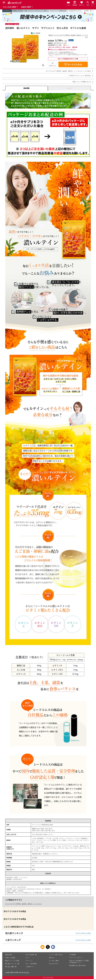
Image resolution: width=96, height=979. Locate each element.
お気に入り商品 (10, 958)
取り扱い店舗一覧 (10, 967)
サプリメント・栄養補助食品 (58, 11)
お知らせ (51, 958)
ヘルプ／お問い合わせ (56, 955)
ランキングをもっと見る (83, 933)
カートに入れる (73, 64)
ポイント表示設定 (31, 964)
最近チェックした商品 (12, 961)
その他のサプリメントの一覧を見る (79, 75)
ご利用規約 (72, 955)
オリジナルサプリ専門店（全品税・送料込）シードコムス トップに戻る (68, 71)
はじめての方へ (54, 964)
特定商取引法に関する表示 (77, 965)
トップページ (6, 11)
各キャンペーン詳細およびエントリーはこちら (63, 49)
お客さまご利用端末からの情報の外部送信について (79, 961)
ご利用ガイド (29, 967)
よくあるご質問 (54, 961)
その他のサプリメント (75, 11)
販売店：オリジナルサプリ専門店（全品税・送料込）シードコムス (68, 36)
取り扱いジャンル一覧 (12, 964)
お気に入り (52, 66)
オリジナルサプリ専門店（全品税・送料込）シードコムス (23, 904)
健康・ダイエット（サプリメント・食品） (36, 11)
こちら (27, 972)
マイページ (28, 961)
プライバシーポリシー (76, 958)
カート (27, 958)
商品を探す (8, 955)
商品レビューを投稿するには (82, 81)
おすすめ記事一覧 (31, 955)
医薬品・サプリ (17, 11)
